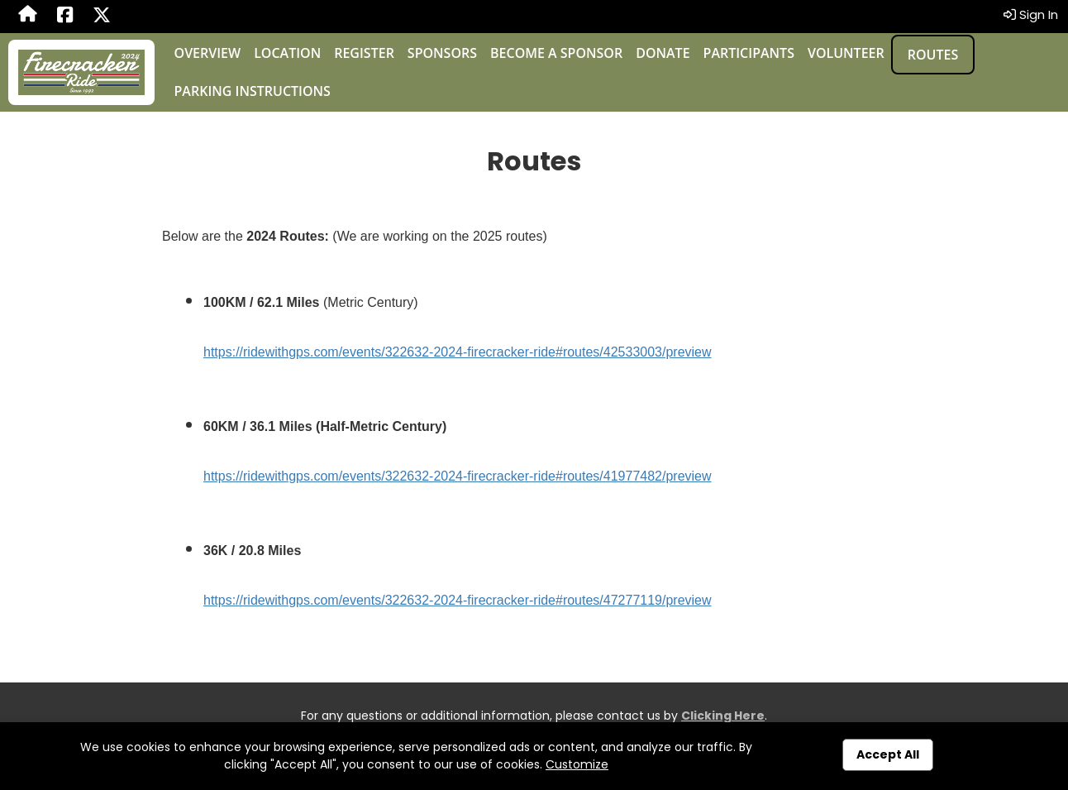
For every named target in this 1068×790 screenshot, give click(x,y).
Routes (933, 54)
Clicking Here (723, 715)
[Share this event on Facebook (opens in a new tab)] (65, 16)
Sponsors (442, 53)
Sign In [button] (1031, 14)
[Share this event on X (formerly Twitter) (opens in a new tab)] (102, 16)
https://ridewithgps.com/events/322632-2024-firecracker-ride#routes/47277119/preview (457, 600)
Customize (577, 764)
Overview (207, 53)
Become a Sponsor (556, 53)
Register (364, 53)
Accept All (887, 754)
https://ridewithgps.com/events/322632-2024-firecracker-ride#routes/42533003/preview (457, 352)
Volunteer (846, 53)
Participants (748, 53)
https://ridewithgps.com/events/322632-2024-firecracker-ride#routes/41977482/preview (457, 476)
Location (287, 53)
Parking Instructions (252, 91)
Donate (662, 53)
